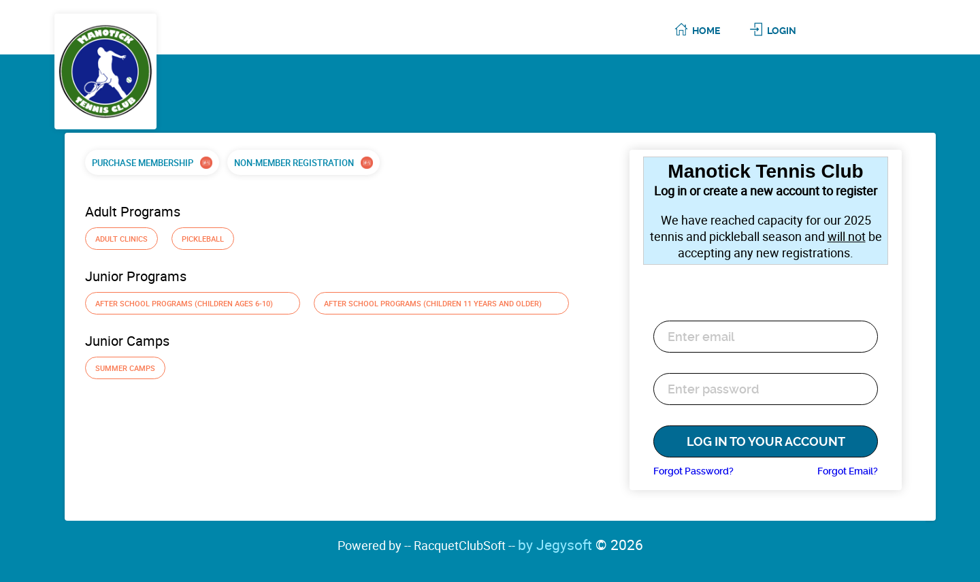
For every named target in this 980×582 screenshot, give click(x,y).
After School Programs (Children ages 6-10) (192, 303)
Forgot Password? (693, 471)
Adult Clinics (121, 238)
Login (781, 30)
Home (706, 30)
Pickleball (203, 238)
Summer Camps (125, 368)
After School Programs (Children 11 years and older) (441, 303)
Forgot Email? (847, 471)
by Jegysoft (580, 544)
